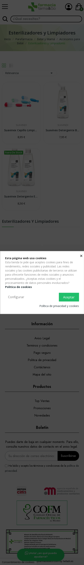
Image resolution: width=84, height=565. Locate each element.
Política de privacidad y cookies (59, 306)
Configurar (16, 297)
